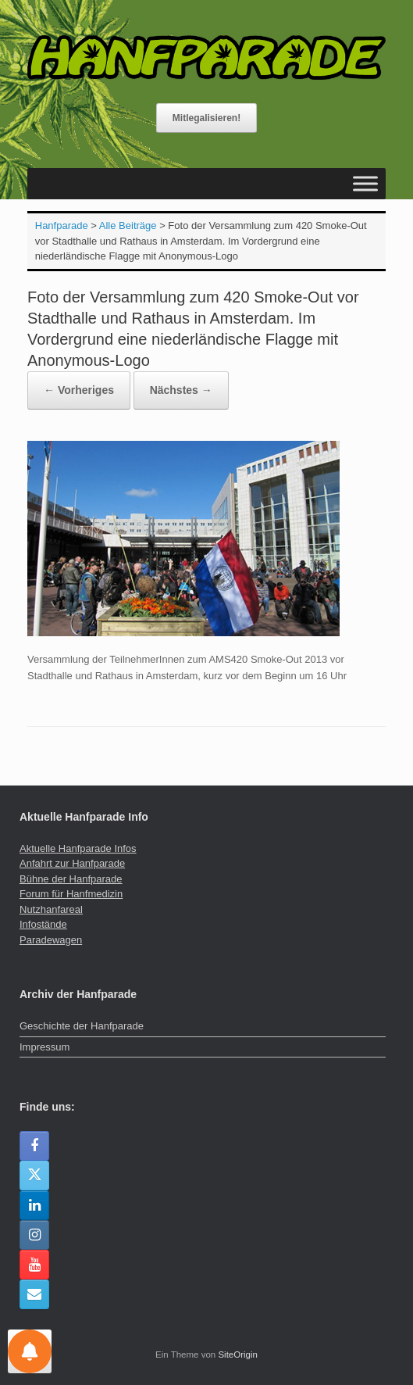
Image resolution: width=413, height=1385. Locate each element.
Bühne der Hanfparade (71, 879)
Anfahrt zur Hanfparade (72, 863)
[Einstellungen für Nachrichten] (30, 1351)
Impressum (44, 1047)
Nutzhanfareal (51, 909)
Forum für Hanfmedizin (71, 894)
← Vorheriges (79, 390)
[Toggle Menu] (365, 183)
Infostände (43, 924)
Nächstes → (181, 390)
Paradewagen (51, 940)
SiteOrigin (238, 1354)
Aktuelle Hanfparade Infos (78, 848)
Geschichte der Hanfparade (82, 1026)
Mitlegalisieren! (206, 118)
